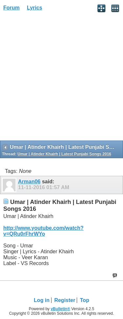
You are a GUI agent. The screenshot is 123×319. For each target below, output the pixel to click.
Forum (11, 7)
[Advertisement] (61, 78)
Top (84, 300)
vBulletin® (60, 309)
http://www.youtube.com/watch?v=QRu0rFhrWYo (43, 231)
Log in (42, 300)
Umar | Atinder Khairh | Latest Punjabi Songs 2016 (64, 154)
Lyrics (34, 7)
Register (64, 300)
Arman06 (29, 181)
